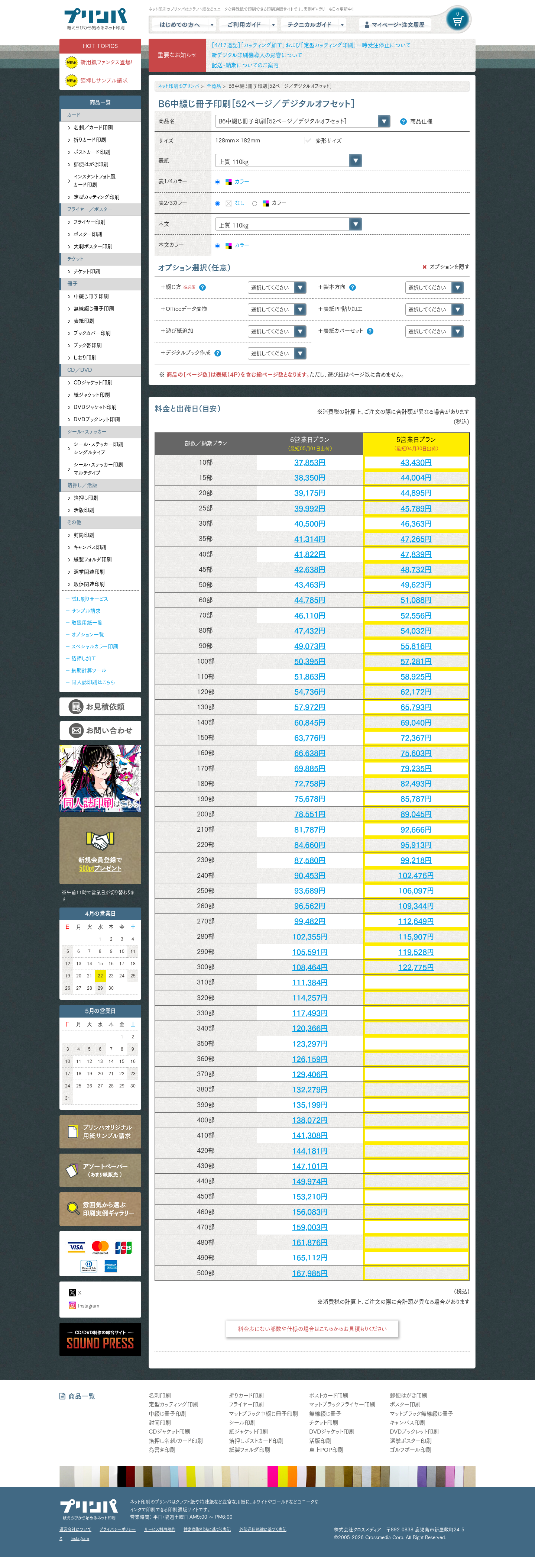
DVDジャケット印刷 (95, 407)
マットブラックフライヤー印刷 (342, 1404)
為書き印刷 (162, 1450)
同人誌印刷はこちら (93, 682)
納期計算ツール (88, 670)
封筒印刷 (84, 535)
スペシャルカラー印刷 (94, 646)
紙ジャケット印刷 (92, 394)
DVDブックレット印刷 (97, 419)
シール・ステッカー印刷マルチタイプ (98, 469)
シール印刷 (242, 1422)
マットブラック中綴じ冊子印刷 (263, 1413)
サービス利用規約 (159, 1529)
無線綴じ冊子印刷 (94, 308)
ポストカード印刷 (92, 152)
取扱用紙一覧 (87, 622)
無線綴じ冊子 (325, 1413)
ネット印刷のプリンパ (178, 86)
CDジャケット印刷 (93, 382)
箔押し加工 (83, 658)
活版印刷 (84, 510)
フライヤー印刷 (90, 222)
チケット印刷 (87, 271)
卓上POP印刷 (326, 1450)
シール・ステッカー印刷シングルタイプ (98, 448)
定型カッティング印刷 (97, 197)
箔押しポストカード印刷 (256, 1441)
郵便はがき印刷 (91, 164)
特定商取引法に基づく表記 (207, 1529)
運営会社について (75, 1529)
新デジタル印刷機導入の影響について (256, 55)
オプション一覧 (87, 634)
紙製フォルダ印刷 (93, 559)
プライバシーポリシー (118, 1529)
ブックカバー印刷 (92, 333)
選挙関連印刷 (89, 571)
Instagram (88, 1305)
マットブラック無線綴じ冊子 (421, 1413)
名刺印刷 (160, 1395)
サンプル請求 (86, 610)
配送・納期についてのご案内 (245, 65)
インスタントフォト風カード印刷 (95, 180)
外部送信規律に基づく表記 (262, 1529)
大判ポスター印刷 (93, 246)
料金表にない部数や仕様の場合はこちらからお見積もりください (312, 1329)
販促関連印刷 (89, 584)
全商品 (214, 86)
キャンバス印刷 (90, 547)
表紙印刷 (84, 320)
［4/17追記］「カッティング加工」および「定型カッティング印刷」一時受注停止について (311, 45)
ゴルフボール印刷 (410, 1450)
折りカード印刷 (90, 139)
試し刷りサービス (89, 599)
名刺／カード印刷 (93, 127)
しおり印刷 (85, 357)
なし (234, 203)
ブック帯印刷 (88, 345)
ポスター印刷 (88, 234)
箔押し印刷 (86, 497)
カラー (236, 182)
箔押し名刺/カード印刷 (176, 1441)
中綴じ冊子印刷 (91, 296)
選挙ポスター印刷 (411, 1441)
